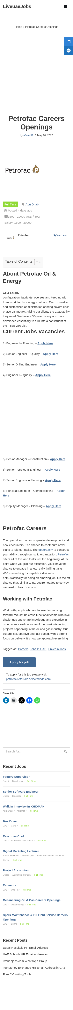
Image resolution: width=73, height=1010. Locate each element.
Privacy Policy (13, 996)
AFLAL (56, 1004)
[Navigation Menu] (65, 6)
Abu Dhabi (32, 204)
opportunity (45, 549)
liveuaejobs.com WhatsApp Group (25, 961)
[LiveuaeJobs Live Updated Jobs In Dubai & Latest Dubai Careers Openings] (17, 6)
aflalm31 (28, 135)
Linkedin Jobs (57, 649)
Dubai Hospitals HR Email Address (25, 947)
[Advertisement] (36, 72)
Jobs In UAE (38, 649)
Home (18, 26)
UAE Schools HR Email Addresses (25, 954)
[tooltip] (68, 41)
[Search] (32, 751)
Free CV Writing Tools (17, 974)
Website (61, 235)
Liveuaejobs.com (23, 1004)
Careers (23, 649)
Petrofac (63, 554)
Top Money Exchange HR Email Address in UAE (34, 967)
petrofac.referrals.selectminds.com (28, 679)
